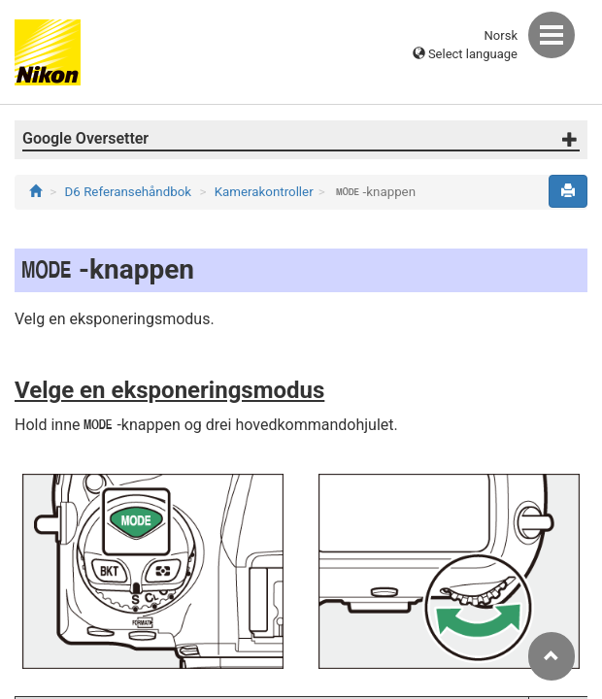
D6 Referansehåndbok (128, 191)
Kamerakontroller (264, 191)
